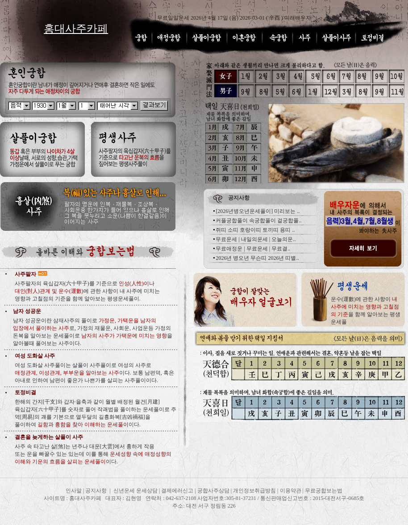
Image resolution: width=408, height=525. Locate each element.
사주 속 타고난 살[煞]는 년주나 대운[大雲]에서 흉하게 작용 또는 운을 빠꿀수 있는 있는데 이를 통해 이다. (93, 454)
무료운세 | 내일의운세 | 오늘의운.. (256, 239)
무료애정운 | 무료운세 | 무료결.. (253, 249)
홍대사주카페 (76, 28)
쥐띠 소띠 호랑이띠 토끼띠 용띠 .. (255, 230)
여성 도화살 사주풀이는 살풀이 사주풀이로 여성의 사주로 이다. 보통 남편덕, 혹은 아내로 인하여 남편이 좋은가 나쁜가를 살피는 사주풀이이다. (94, 372)
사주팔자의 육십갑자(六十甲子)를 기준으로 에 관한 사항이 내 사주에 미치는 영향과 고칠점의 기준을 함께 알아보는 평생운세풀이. (87, 291)
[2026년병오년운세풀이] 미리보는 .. (258, 211)
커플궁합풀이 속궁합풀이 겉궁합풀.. (258, 220)
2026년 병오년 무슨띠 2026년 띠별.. (257, 258)
